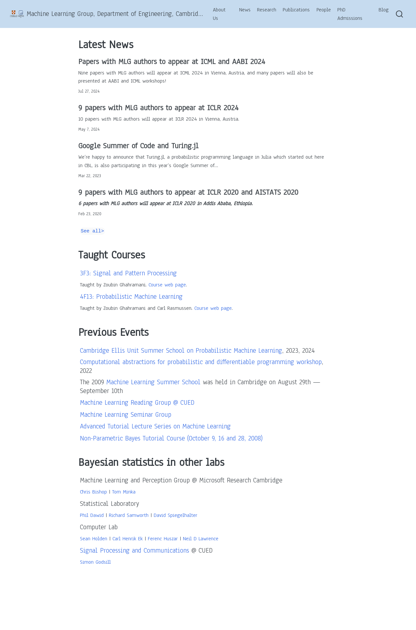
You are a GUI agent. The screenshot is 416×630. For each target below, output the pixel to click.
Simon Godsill (95, 562)
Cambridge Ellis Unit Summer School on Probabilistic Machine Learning (181, 350)
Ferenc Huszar (163, 538)
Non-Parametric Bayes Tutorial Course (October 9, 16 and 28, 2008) (171, 438)
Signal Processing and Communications (134, 550)
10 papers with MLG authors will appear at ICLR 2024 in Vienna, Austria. (158, 119)
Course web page (167, 284)
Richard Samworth (129, 515)
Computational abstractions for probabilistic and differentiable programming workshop (201, 362)
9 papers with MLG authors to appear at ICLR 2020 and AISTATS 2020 (188, 192)
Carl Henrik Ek (127, 538)
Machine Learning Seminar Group (125, 414)
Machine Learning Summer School (153, 382)
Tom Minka (124, 491)
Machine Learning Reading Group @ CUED (137, 402)
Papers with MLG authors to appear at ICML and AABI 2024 (171, 61)
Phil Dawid (92, 515)
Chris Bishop (93, 491)
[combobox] (399, 14)
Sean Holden (93, 538)
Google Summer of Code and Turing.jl (138, 145)
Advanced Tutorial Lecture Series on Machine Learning (155, 426)
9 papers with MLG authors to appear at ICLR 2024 (158, 107)
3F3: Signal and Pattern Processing (128, 273)
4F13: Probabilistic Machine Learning (131, 296)
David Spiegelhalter (175, 515)
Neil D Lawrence (200, 538)
